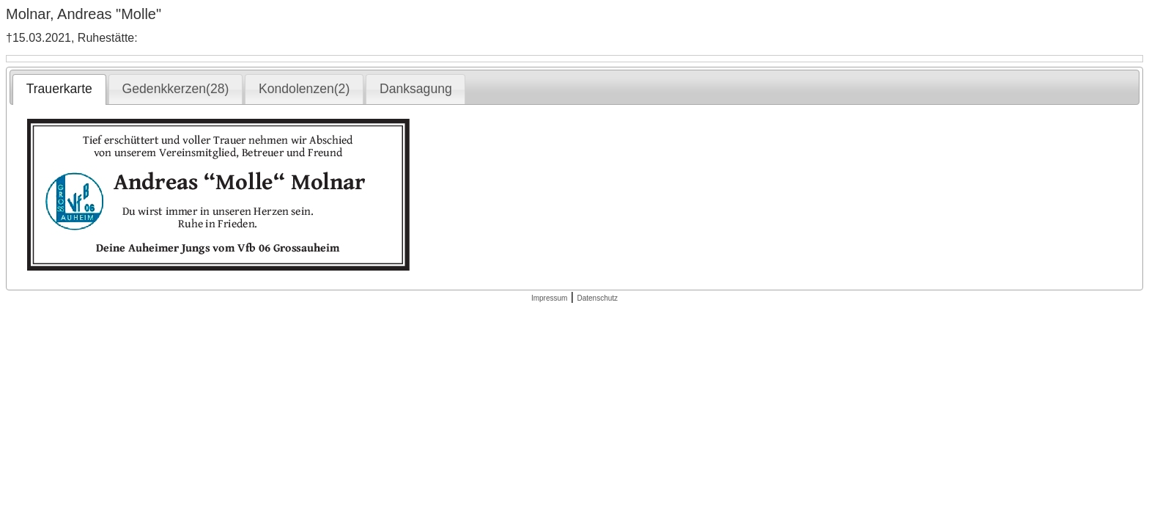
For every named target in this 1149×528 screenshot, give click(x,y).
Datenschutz (597, 298)
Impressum (549, 298)
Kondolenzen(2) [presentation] (304, 88)
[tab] (59, 89)
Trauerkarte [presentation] (59, 88)
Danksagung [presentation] (416, 88)
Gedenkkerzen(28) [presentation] (175, 88)
